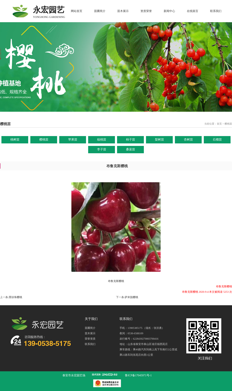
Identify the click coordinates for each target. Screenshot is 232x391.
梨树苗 (159, 139)
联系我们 (215, 11)
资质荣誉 (146, 11)
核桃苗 (101, 139)
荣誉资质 (90, 338)
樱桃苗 (43, 139)
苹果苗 (72, 139)
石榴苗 (217, 139)
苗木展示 (123, 11)
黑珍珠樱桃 (15, 297)
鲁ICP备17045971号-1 (138, 375)
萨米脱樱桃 (131, 297)
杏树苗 (188, 139)
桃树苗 (14, 139)
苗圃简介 (99, 11)
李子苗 (101, 149)
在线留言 (192, 11)
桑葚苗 (130, 149)
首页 (219, 123)
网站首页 (76, 11)
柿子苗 (130, 139)
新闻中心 (169, 11)
